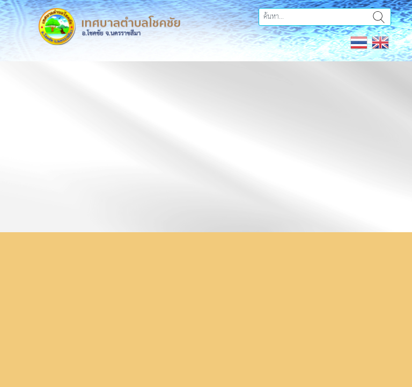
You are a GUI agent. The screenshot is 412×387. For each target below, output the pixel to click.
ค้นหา (379, 17)
